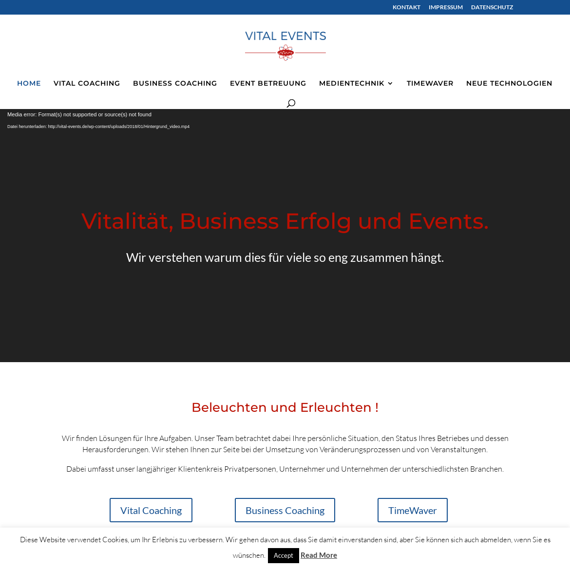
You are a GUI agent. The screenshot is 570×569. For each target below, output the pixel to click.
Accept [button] (283, 555)
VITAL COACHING (87, 84)
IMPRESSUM (446, 7)
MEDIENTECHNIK (351, 84)
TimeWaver (412, 510)
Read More (319, 555)
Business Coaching (285, 510)
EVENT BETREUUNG (268, 84)
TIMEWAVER (430, 84)
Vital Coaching (151, 510)
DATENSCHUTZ (492, 7)
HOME (29, 84)
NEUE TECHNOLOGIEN (509, 84)
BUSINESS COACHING (175, 84)
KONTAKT (406, 7)
